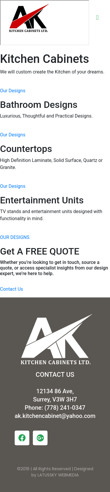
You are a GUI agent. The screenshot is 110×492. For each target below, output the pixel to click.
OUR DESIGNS (14, 237)
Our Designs (12, 90)
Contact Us (11, 289)
